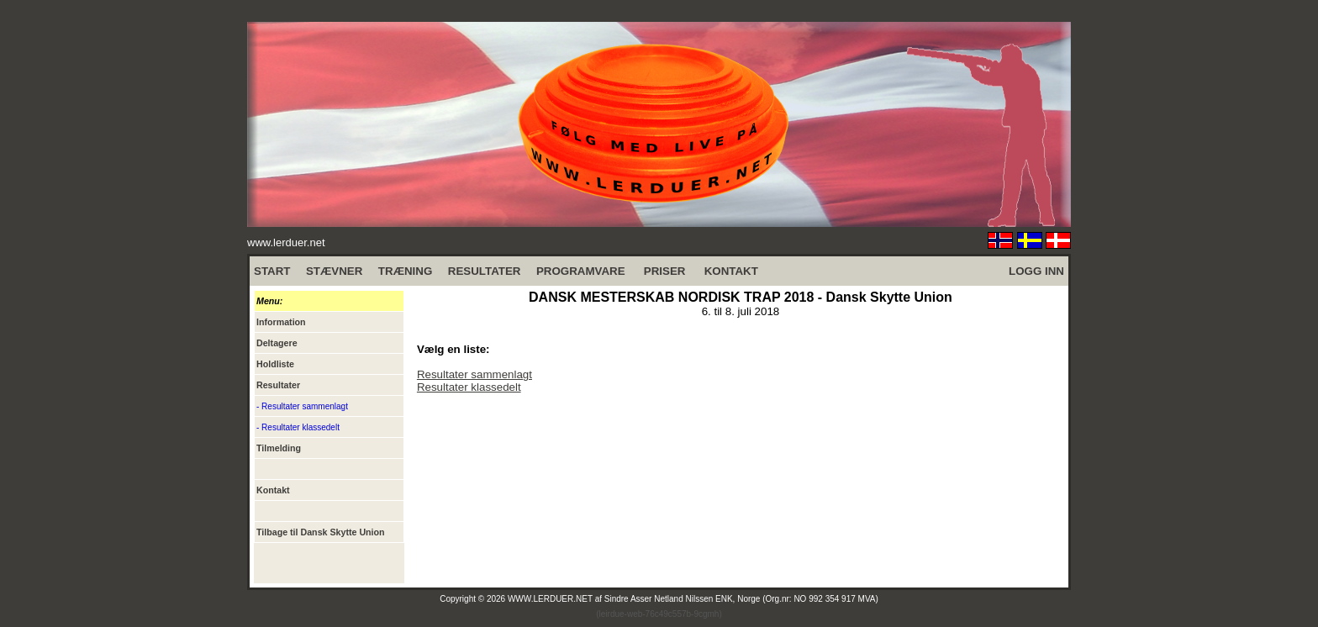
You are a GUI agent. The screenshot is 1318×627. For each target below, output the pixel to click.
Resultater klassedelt (469, 387)
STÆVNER (334, 271)
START (272, 271)
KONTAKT (731, 271)
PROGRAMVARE (580, 271)
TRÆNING (405, 271)
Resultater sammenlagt (474, 374)
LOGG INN (1036, 271)
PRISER (665, 271)
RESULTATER (484, 271)
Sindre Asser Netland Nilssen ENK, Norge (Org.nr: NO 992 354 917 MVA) (741, 598)
